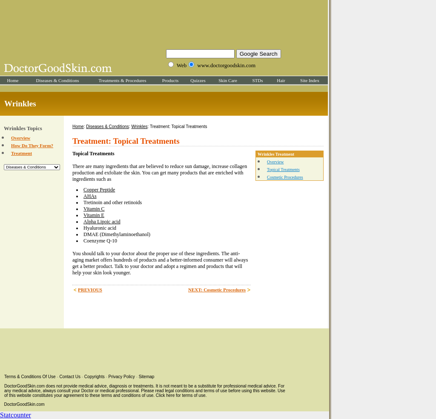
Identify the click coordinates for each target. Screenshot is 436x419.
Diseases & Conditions (57, 80)
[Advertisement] (164, 23)
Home (13, 80)
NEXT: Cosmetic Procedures (217, 289)
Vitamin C (94, 209)
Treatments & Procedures (122, 80)
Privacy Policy (122, 376)
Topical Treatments (283, 169)
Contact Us (70, 376)
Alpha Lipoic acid (101, 222)
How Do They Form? (32, 145)
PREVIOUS (90, 289)
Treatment (21, 153)
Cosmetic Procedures (285, 177)
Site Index (309, 80)
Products (170, 80)
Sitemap (147, 376)
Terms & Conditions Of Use (30, 376)
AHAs (90, 196)
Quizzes (197, 80)
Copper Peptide (99, 190)
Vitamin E (93, 215)
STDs (257, 80)
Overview (20, 137)
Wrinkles (139, 126)
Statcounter (15, 415)
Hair (281, 80)
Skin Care (227, 80)
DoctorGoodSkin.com (24, 404)
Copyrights (94, 376)
